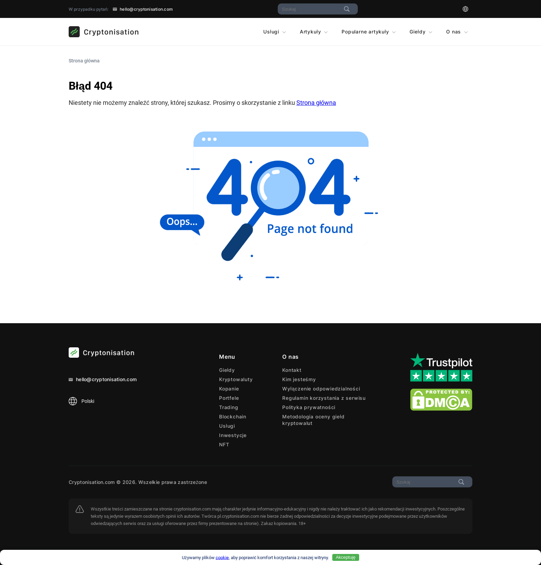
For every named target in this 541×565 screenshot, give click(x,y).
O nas (457, 31)
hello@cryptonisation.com (143, 9)
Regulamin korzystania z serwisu (324, 398)
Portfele (229, 398)
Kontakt (292, 370)
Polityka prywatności (308, 407)
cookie (222, 557)
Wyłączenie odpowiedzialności (321, 388)
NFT (224, 444)
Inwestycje (233, 435)
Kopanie (229, 388)
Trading (228, 407)
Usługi (274, 31)
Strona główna (316, 102)
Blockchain (232, 416)
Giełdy (421, 31)
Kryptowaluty (236, 379)
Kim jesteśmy (299, 379)
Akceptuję (345, 557)
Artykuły (314, 31)
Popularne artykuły (369, 31)
